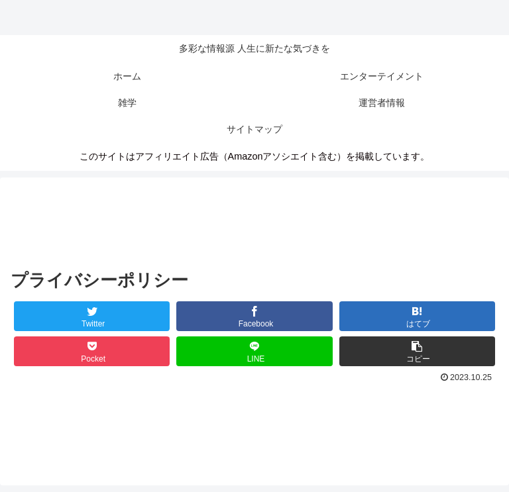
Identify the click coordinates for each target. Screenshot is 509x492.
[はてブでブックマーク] (417, 316)
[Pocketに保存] (92, 351)
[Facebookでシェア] (254, 316)
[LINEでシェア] (254, 351)
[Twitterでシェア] (92, 316)
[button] (417, 351)
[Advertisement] (254, 218)
